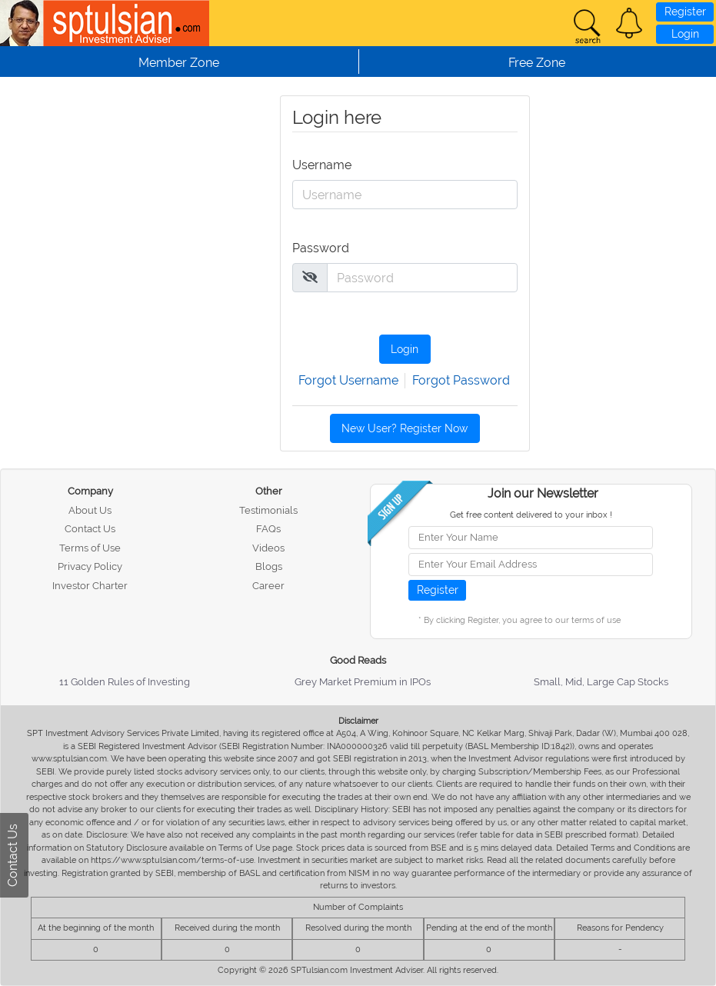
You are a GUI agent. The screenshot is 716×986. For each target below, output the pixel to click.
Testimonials (268, 510)
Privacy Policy (90, 566)
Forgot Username (348, 380)
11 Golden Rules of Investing (124, 682)
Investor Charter (90, 585)
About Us (90, 510)
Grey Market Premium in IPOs (363, 682)
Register (685, 11)
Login (685, 34)
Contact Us (90, 529)
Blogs (268, 566)
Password (318, 248)
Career (268, 585)
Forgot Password (461, 380)
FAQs (268, 529)
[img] (310, 277)
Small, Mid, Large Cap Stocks (601, 682)
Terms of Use (90, 548)
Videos (268, 548)
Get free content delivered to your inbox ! (531, 515)
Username (318, 165)
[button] (629, 23)
